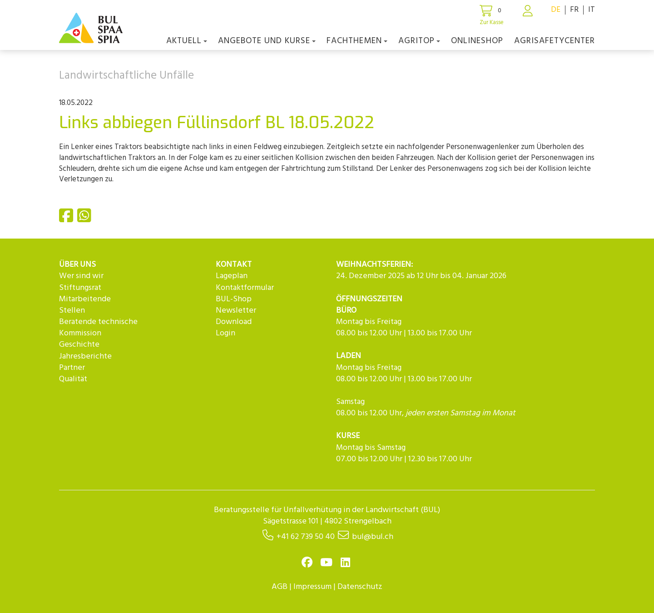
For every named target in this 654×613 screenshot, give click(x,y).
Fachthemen (357, 41)
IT (591, 10)
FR (574, 10)
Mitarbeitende (85, 299)
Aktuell (186, 41)
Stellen (72, 310)
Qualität (73, 379)
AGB (279, 586)
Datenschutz (359, 586)
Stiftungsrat (80, 287)
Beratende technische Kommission (98, 327)
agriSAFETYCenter (554, 41)
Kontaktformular (245, 287)
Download (234, 322)
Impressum (312, 586)
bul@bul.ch (372, 536)
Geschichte (79, 344)
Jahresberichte (85, 356)
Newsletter (236, 310)
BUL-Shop (234, 299)
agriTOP (419, 41)
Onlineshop (477, 41)
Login (225, 333)
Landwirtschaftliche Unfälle (126, 76)
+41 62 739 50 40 (306, 536)
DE (555, 10)
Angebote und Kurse (267, 41)
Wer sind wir (81, 276)
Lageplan (232, 276)
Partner (72, 367)
